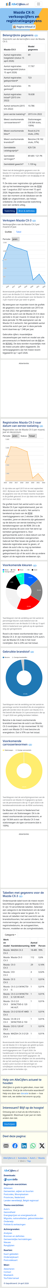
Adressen (8, 1188)
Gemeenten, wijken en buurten (19, 1191)
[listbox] (15, 239)
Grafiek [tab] (8, 231)
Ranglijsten (9, 1245)
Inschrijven (9, 1124)
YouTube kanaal (11, 1278)
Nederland (19, 1197)
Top (29, 1161)
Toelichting (9, 210)
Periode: (7, 239)
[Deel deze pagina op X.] (42, 1146)
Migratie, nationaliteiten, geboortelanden (23, 1218)
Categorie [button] (9, 934)
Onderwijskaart (11, 1257)
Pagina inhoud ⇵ (24, 26)
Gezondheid (9, 1212)
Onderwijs (8, 1221)
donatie (24, 1093)
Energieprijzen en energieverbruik (20, 1215)
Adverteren (9, 1268)
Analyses (8, 1233)
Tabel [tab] (18, 231)
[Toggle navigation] (38, 4)
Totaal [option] (32, 436)
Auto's (7, 1209)
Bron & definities (27, 210)
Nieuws (7, 1242)
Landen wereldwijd (13, 1200)
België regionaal (31, 1200)
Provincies (8, 1197)
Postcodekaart (11, 1260)
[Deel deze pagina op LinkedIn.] (24, 1146)
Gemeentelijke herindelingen (18, 1239)
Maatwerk (8, 1275)
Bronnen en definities (14, 1236)
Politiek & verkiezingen (15, 1224)
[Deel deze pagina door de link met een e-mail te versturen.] (6, 1146)
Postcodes (9, 1194)
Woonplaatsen (21, 1194)
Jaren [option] (14, 239)
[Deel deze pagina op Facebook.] (15, 1146)
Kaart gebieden (11, 1254)
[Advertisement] (24, 391)
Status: (24, 436)
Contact (7, 1272)
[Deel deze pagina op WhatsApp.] (33, 1146)
